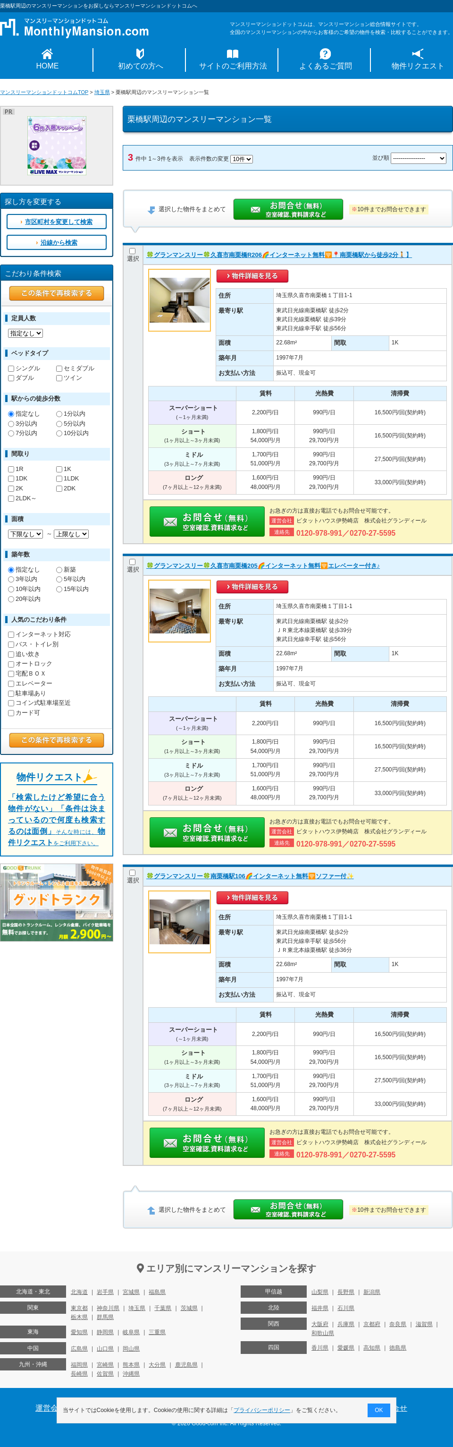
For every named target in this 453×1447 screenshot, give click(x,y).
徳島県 (397, 1347)
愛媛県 (345, 1347)
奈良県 (397, 1324)
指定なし (24, 413)
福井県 (319, 1308)
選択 (133, 255)
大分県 (157, 1364)
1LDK (67, 478)
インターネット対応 (39, 634)
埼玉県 (102, 92)
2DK (66, 488)
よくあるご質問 (325, 66)
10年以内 (24, 588)
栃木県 (79, 1317)
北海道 (79, 1292)
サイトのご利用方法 (233, 66)
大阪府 (319, 1324)
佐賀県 (105, 1373)
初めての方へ (140, 66)
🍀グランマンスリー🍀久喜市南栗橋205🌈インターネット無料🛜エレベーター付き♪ (263, 565)
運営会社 (50, 1408)
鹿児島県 (186, 1364)
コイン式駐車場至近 (39, 702)
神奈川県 (108, 1308)
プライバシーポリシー (262, 1410)
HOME (47, 66)
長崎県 (79, 1373)
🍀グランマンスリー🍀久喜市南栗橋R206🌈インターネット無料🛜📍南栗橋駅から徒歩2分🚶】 (279, 254)
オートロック (30, 663)
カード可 (24, 712)
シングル (24, 368)
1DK (17, 478)
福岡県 (79, 1364)
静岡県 (105, 1332)
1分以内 (70, 413)
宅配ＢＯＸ (27, 673)
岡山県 (131, 1348)
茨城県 (189, 1308)
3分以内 (22, 423)
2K (15, 488)
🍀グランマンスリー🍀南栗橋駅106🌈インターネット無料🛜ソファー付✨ (250, 876)
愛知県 (79, 1332)
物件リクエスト (418, 66)
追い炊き (24, 654)
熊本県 (131, 1364)
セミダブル (75, 368)
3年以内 (22, 578)
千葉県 (162, 1308)
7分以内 (22, 433)
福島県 (157, 1292)
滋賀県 (424, 1324)
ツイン (69, 377)
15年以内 (72, 588)
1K (63, 468)
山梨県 (319, 1292)
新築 (66, 569)
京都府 (371, 1324)
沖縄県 (131, 1373)
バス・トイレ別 (33, 644)
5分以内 (70, 423)
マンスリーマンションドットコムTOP (44, 92)
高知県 (371, 1347)
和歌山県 (322, 1333)
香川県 (319, 1347)
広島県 (79, 1348)
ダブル (21, 377)
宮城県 (131, 1292)
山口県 (105, 1348)
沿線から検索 (59, 242)
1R (16, 468)
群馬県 (105, 1317)
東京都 (79, 1308)
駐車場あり (27, 693)
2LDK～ (22, 498)
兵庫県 (345, 1324)
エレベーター (30, 683)
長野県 (345, 1292)
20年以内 (24, 598)
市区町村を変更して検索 (58, 221)
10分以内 (72, 433)
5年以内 (70, 578)
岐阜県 (131, 1332)
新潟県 (371, 1292)
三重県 (157, 1332)
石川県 (345, 1308)
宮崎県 (105, 1364)
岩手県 (105, 1292)
